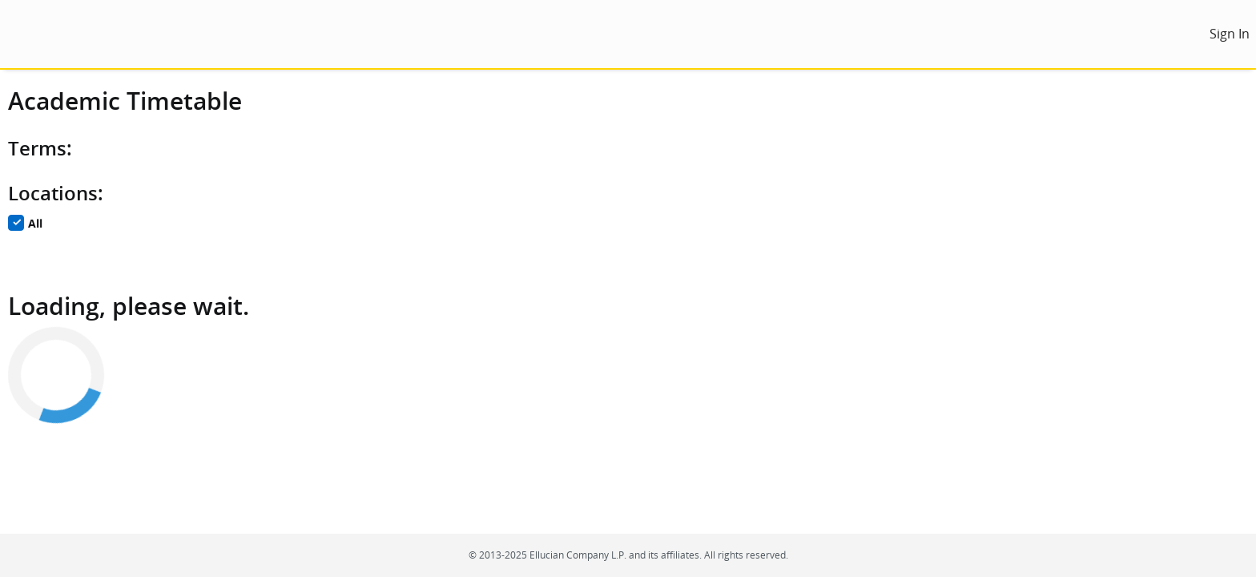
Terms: (40, 148)
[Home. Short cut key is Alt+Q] (146, 34)
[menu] (22, 34)
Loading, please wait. (128, 306)
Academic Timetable (125, 100)
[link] (1229, 34)
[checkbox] (16, 223)
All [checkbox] (35, 224)
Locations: (55, 193)
